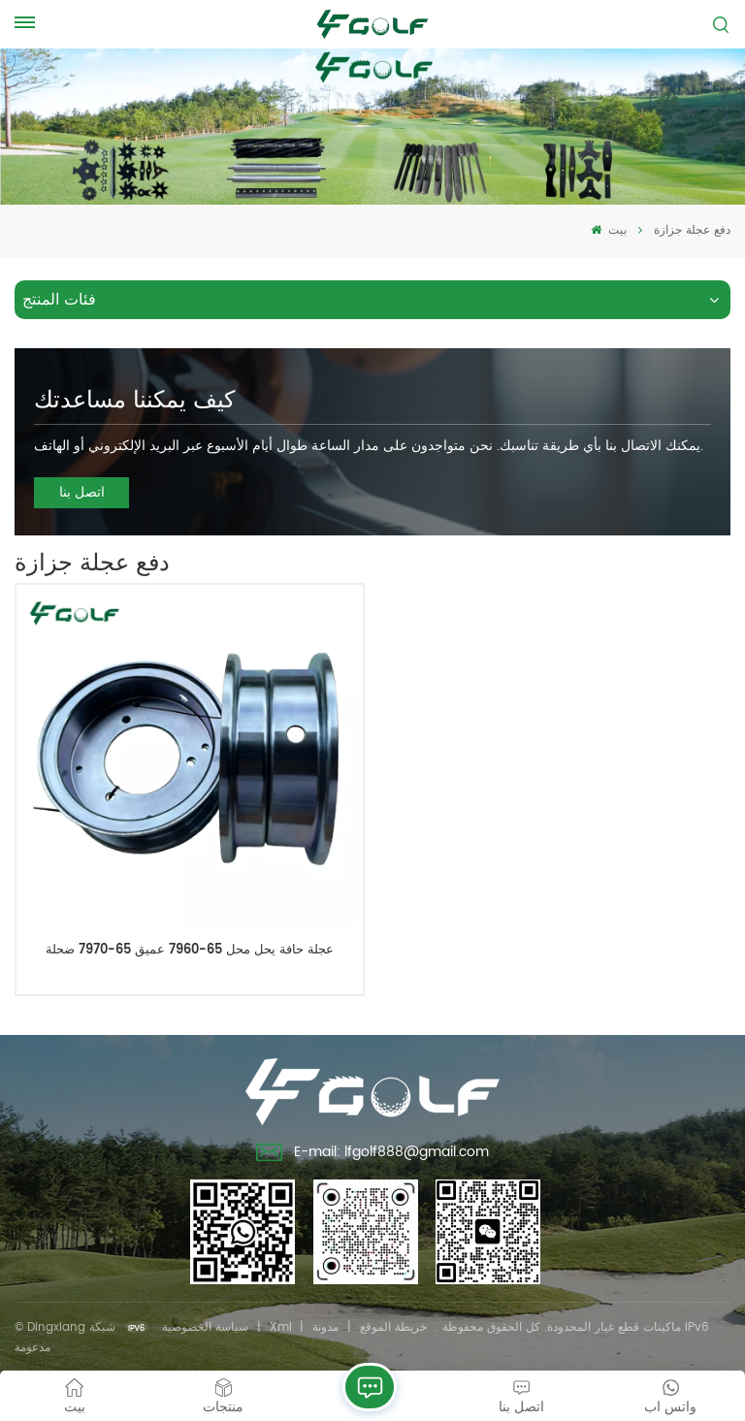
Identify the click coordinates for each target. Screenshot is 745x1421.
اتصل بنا (82, 492)
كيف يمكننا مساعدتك (134, 400)
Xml (281, 1327)
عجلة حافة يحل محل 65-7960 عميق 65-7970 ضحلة (190, 951)
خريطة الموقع (393, 1327)
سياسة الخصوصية (205, 1327)
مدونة (325, 1327)
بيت (609, 230)
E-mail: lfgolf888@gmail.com (373, 1154)
